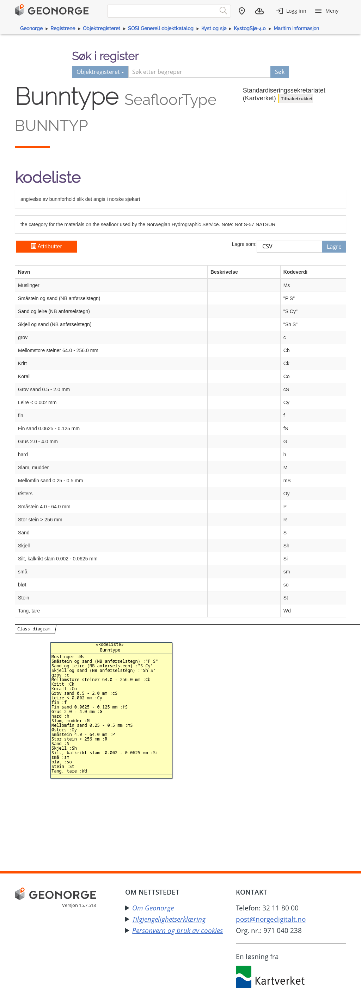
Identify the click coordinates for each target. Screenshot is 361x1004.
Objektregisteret (101, 28)
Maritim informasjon (296, 28)
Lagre (334, 246)
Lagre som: (244, 244)
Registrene (62, 28)
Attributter (46, 246)
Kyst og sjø (213, 28)
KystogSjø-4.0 (250, 28)
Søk (279, 72)
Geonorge (31, 28)
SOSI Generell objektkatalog (161, 28)
